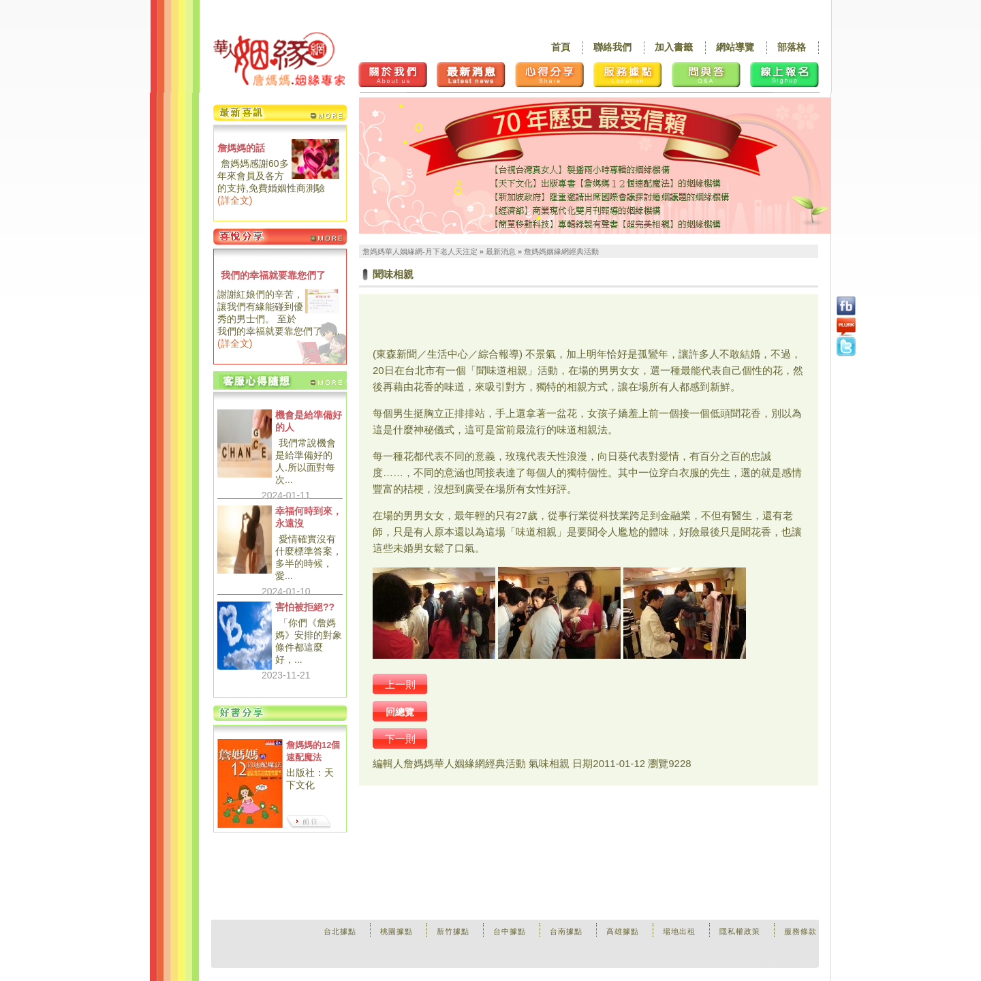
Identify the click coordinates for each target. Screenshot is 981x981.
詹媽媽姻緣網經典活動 (561, 251)
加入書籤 (674, 47)
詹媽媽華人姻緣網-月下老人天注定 (420, 251)
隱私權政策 (739, 931)
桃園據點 (396, 931)
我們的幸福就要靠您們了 (273, 275)
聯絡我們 (612, 47)
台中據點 (509, 931)
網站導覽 (735, 47)
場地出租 (679, 931)
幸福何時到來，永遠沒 (308, 517)
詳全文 (235, 200)
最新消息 (501, 251)
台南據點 (566, 931)
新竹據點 (453, 931)
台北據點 (340, 931)
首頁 (560, 47)
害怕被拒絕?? (304, 607)
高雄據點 (622, 931)
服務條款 (800, 931)
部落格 (791, 47)
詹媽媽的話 (241, 147)
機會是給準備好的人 (308, 421)
